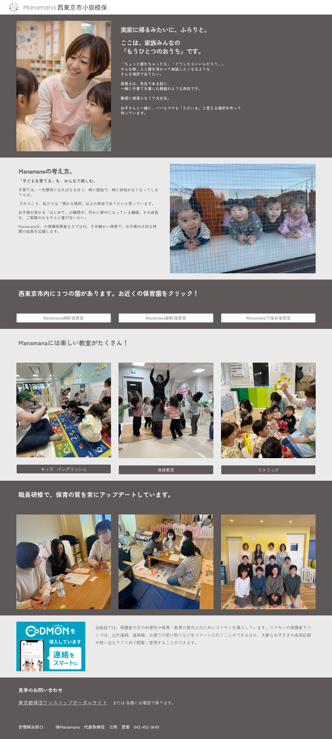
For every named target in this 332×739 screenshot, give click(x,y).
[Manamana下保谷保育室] (268, 318)
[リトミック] (268, 470)
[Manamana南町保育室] (64, 318)
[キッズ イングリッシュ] (64, 469)
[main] (217, 39)
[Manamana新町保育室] (166, 318)
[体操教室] (166, 470)
